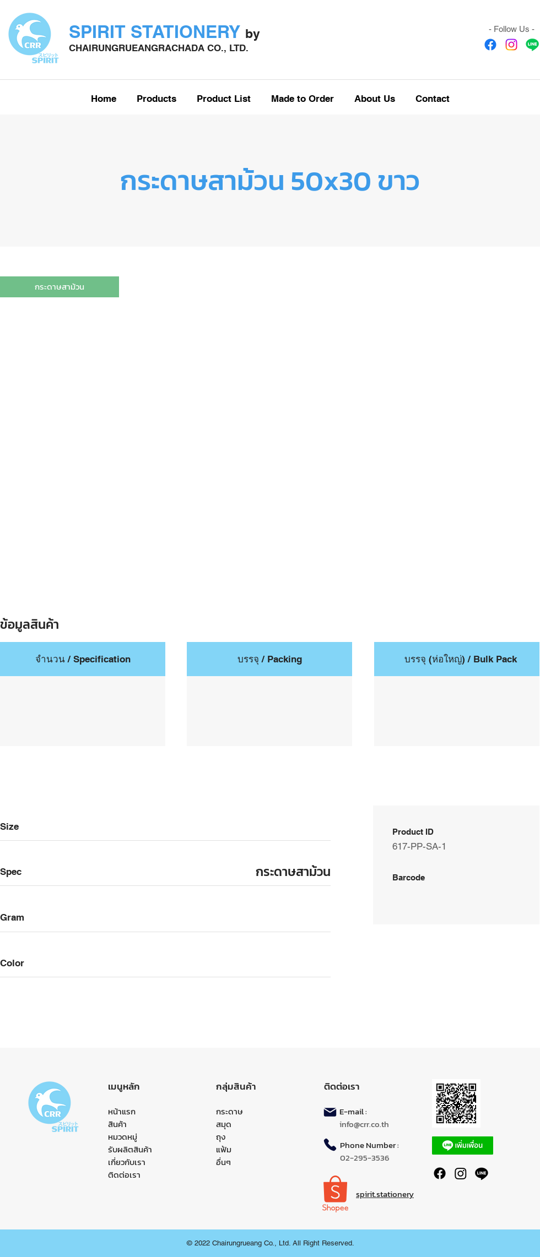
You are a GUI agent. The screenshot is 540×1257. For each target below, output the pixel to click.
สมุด (223, 1124)
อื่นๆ (223, 1162)
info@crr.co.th (364, 1124)
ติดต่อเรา (124, 1174)
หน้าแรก (122, 1111)
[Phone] (330, 1145)
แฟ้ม (223, 1149)
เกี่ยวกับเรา (126, 1162)
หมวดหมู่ (122, 1136)
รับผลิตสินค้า (130, 1149)
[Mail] (330, 1112)
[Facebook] (490, 44)
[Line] (532, 44)
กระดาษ (229, 1111)
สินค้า (117, 1124)
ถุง (220, 1136)
